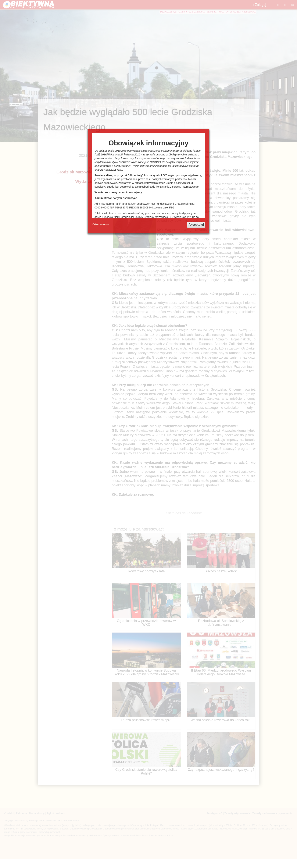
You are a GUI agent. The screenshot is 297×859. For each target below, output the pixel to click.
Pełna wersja (100, 224)
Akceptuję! (196, 224)
